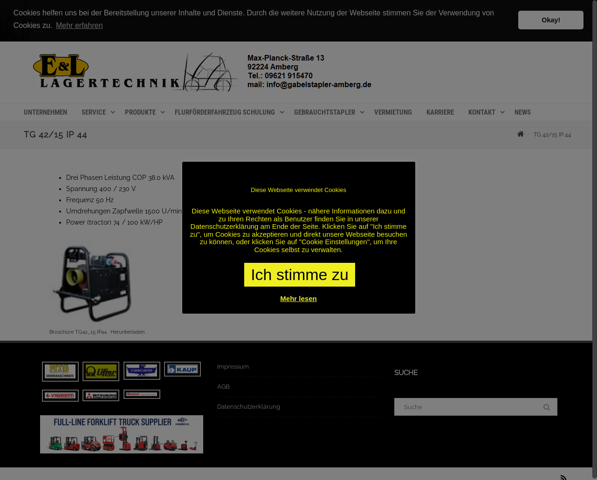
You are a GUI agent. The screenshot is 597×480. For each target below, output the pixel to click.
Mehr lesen (298, 298)
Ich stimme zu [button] (300, 274)
